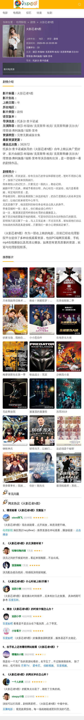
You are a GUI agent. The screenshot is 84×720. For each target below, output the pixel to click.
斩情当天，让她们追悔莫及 (44, 448)
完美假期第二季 (65, 300)
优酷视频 (49, 665)
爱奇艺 (36, 665)
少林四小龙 (62, 374)
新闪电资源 (9, 69)
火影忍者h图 (47, 22)
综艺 (28, 12)
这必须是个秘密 (65, 448)
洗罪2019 (61, 411)
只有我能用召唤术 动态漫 (17, 300)
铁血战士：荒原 (38, 374)
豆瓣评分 (30, 47)
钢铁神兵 (8, 448)
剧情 (32, 22)
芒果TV (25, 665)
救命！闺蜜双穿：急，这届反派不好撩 (50, 300)
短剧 (49, 12)
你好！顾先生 (37, 485)
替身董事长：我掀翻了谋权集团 (20, 485)
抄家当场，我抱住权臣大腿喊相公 (22, 337)
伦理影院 (21, 22)
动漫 (39, 12)
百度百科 (13, 599)
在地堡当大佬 (64, 337)
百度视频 (62, 665)
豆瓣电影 (8, 709)
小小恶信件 (35, 337)
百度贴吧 (8, 623)
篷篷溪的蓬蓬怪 (38, 411)
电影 (5, 12)
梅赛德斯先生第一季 (14, 374)
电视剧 (17, 12)
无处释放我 (9, 411)
